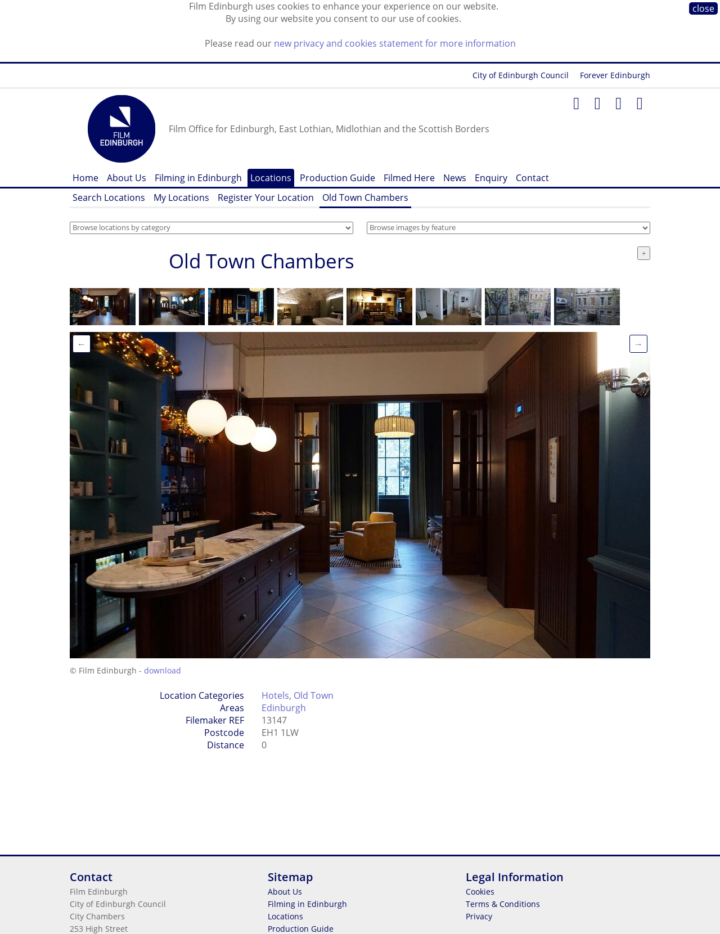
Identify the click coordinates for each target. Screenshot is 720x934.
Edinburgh (284, 708)
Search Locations (109, 197)
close (703, 8)
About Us (126, 178)
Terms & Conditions (503, 904)
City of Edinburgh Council (520, 75)
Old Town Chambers (365, 197)
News (454, 178)
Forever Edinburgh (615, 75)
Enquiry (491, 178)
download (162, 670)
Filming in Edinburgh (198, 178)
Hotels (275, 695)
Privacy (479, 916)
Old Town (314, 695)
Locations (270, 178)
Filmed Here (409, 178)
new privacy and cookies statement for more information (395, 43)
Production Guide (337, 178)
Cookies (480, 891)
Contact (532, 178)
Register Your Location (266, 197)
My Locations (181, 197)
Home (85, 178)
